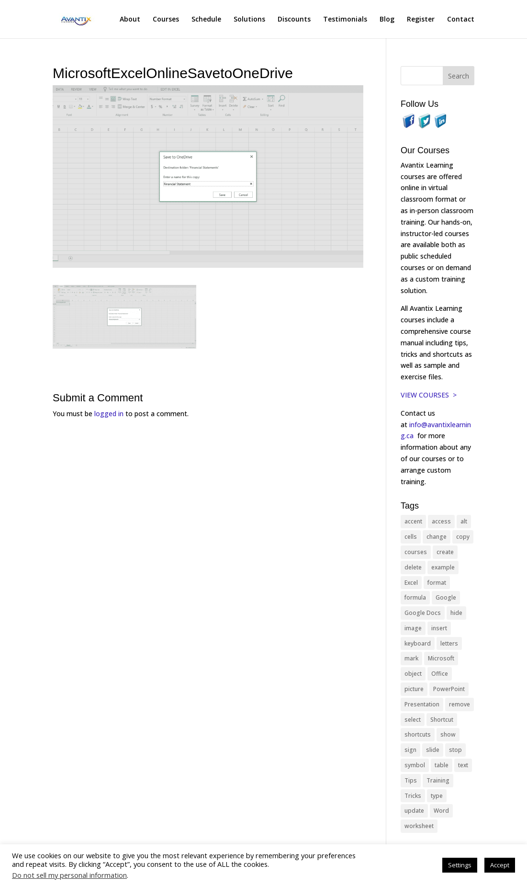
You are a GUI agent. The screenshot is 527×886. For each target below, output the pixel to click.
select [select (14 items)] (412, 720)
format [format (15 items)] (436, 583)
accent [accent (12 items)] (413, 521)
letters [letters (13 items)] (449, 643)
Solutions (249, 19)
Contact (460, 19)
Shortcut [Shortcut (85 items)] (441, 720)
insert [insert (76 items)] (439, 628)
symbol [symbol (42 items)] (414, 765)
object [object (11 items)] (413, 674)
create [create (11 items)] (445, 552)
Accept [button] (499, 865)
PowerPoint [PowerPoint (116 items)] (449, 689)
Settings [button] (459, 865)
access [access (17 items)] (441, 521)
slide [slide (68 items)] (432, 750)
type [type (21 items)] (437, 796)
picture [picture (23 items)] (414, 689)
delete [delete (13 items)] (413, 567)
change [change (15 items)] (436, 537)
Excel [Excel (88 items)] (411, 583)
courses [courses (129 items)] (415, 552)
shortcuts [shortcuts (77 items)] (417, 734)
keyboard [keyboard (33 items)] (417, 643)
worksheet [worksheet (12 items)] (419, 826)
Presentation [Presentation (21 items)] (421, 704)
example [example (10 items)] (443, 567)
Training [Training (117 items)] (437, 780)
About (130, 19)
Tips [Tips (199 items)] (410, 780)
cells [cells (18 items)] (410, 537)
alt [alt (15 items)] (463, 521)
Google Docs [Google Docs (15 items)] (422, 613)
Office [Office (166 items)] (439, 674)
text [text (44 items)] (463, 765)
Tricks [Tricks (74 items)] (412, 796)
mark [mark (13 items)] (411, 658)
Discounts (294, 19)
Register (421, 19)
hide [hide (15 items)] (456, 613)
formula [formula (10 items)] (415, 597)
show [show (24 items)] (448, 734)
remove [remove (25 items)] (459, 704)
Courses (166, 19)
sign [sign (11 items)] (410, 750)
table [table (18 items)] (442, 765)
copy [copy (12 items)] (463, 537)
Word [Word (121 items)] (441, 810)
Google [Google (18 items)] (446, 597)
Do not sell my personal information (69, 875)
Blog (387, 19)
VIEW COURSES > (429, 394)
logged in (108, 413)
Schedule (206, 19)
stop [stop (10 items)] (455, 750)
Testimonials (345, 19)
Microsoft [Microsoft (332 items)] (441, 658)
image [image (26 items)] (413, 628)
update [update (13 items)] (414, 810)
